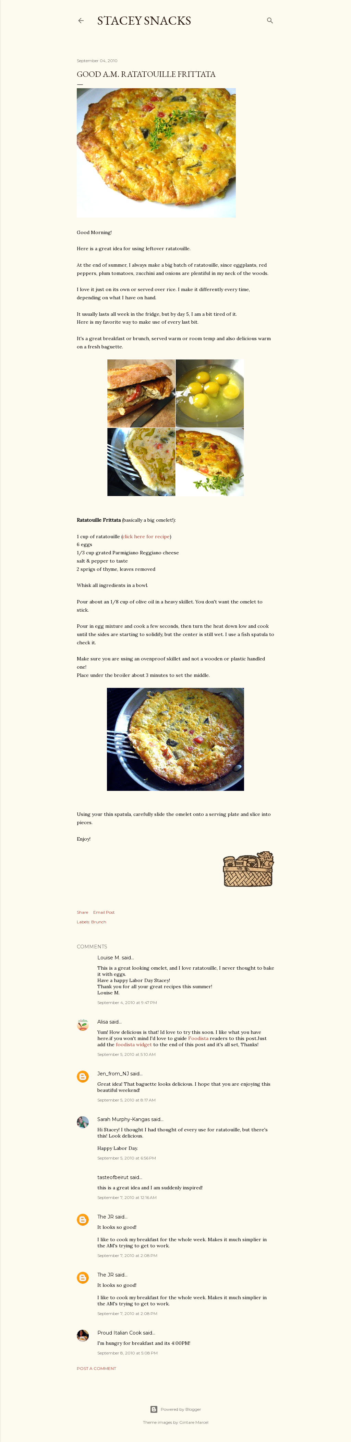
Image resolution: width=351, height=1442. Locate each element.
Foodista (198, 1038)
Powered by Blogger (175, 1409)
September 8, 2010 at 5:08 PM (127, 1353)
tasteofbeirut (113, 1177)
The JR (105, 1217)
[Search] (270, 19)
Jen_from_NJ (113, 1074)
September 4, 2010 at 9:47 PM (127, 1002)
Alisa (102, 1022)
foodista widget (134, 1044)
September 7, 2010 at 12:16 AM (127, 1197)
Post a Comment (96, 1368)
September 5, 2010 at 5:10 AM (126, 1054)
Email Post (104, 912)
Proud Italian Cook (119, 1333)
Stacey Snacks (144, 20)
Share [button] (82, 912)
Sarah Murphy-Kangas (123, 1119)
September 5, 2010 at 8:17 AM (126, 1100)
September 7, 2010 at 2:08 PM (127, 1255)
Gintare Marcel (193, 1422)
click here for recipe (146, 536)
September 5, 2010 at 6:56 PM (126, 1158)
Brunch (98, 921)
